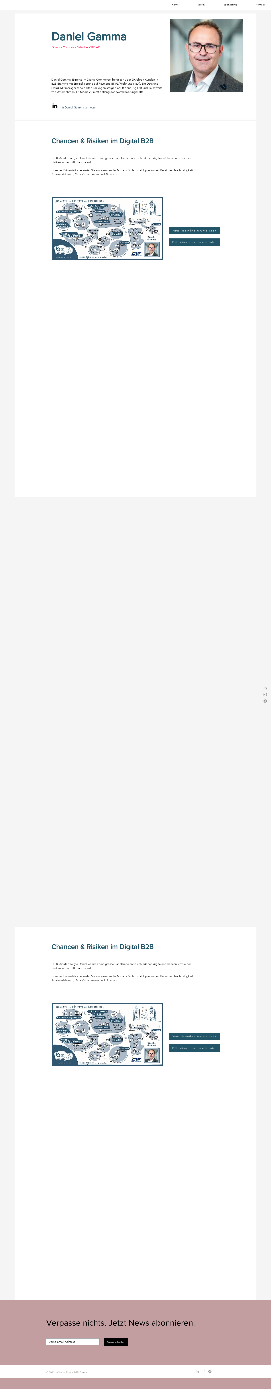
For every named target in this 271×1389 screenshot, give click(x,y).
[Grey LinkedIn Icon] (265, 688)
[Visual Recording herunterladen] (194, 230)
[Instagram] (265, 694)
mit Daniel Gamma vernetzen (78, 107)
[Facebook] (265, 701)
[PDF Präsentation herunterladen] (194, 242)
